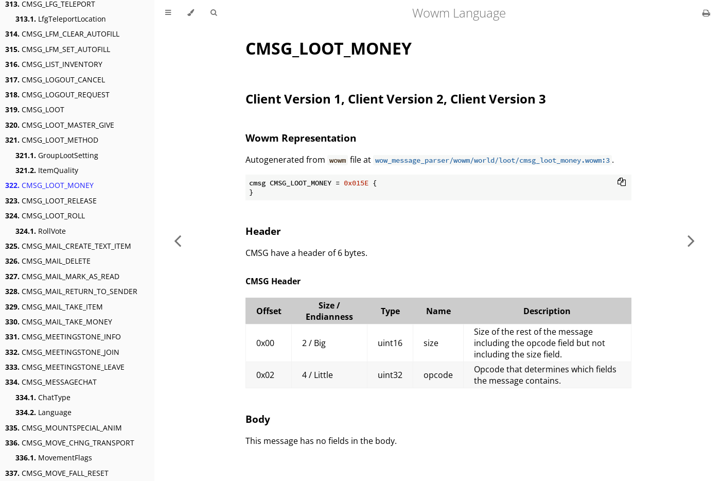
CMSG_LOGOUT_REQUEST (57, 94)
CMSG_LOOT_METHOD (51, 140)
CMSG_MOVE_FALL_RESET (57, 473)
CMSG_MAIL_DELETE (48, 261)
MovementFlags (53, 457)
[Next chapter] (691, 240)
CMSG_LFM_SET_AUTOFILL (57, 49)
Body (257, 419)
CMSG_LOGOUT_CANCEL (55, 79)
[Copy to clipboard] (621, 182)
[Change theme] (190, 13)
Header (263, 231)
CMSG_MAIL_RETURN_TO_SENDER (71, 291)
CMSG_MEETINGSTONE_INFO (63, 336)
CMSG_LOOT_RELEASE (51, 200)
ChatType (43, 397)
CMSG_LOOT (34, 109)
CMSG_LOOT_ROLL (45, 215)
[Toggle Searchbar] (213, 13)
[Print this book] (706, 13)
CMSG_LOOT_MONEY (49, 185)
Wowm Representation (300, 137)
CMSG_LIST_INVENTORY (53, 64)
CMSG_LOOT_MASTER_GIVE (59, 125)
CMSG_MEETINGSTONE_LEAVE (65, 367)
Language (43, 412)
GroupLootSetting (56, 155)
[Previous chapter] (177, 240)
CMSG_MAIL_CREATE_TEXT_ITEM (68, 246)
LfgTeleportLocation (60, 19)
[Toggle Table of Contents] (168, 13)
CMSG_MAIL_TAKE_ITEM (54, 307)
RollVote (40, 231)
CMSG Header (273, 281)
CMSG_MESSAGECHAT (51, 382)
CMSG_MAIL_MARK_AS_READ (62, 276)
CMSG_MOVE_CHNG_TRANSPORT (69, 443)
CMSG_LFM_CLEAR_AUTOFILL (62, 34)
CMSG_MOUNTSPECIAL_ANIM (63, 428)
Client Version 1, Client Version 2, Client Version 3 (395, 98)
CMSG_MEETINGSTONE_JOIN (62, 352)
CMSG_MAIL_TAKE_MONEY (58, 322)
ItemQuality (46, 170)
